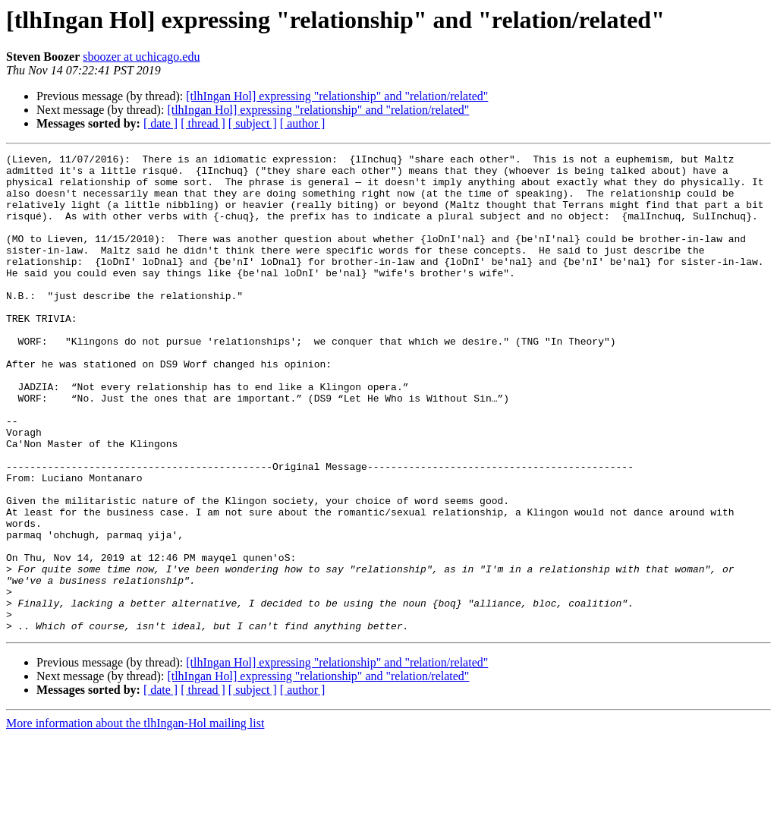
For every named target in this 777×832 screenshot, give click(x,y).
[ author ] (303, 123)
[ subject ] (252, 123)
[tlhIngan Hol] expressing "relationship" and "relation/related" (337, 96)
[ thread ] (203, 123)
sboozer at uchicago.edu (141, 56)
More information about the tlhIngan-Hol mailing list (135, 818)
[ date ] (160, 123)
